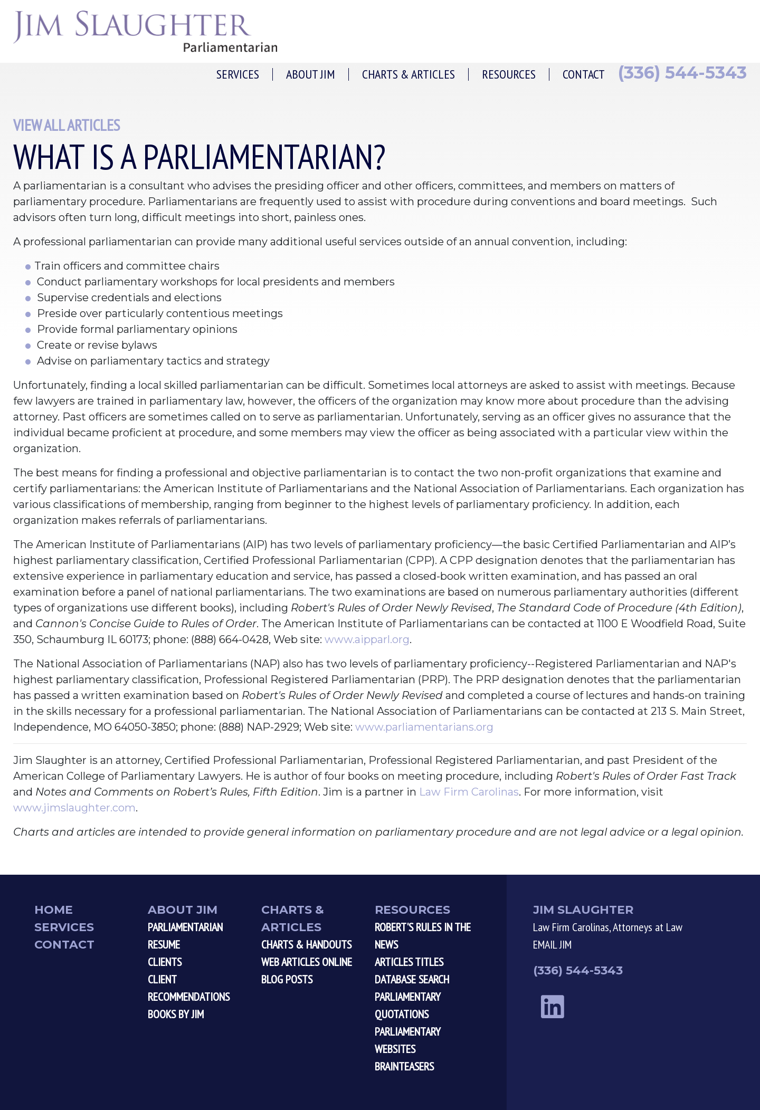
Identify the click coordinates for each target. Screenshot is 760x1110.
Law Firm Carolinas (469, 792)
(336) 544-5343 (682, 73)
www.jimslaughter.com (74, 807)
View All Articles (66, 124)
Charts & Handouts (306, 944)
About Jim (310, 74)
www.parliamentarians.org (424, 727)
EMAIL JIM (552, 944)
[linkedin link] (552, 1007)
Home (53, 910)
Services (237, 74)
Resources (509, 74)
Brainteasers (404, 1066)
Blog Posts (286, 979)
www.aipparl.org (367, 639)
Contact (584, 74)
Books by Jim (176, 1014)
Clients (165, 961)
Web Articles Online (306, 961)
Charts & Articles (408, 74)
